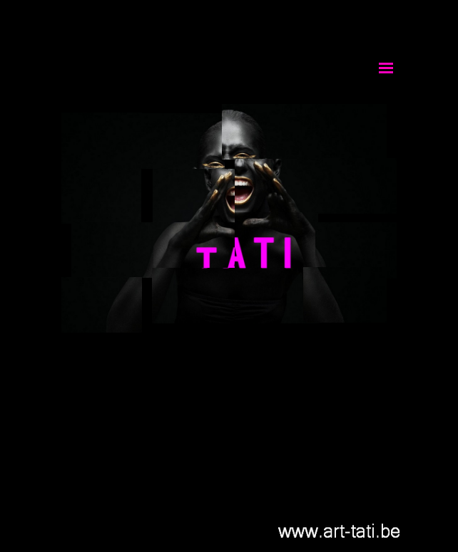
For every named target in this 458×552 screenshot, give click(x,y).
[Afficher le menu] (386, 67)
